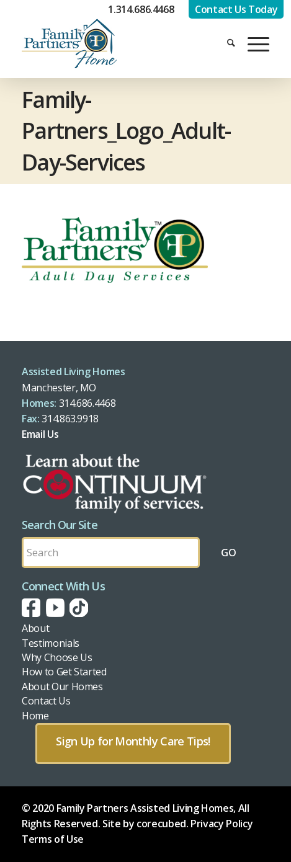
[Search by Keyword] (111, 552)
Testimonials (50, 643)
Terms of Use (53, 839)
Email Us (40, 434)
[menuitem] (225, 43)
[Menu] (252, 43)
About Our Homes (62, 686)
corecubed (161, 823)
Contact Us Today (236, 9)
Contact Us (46, 701)
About (35, 628)
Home (35, 715)
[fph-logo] (108, 43)
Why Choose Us (57, 657)
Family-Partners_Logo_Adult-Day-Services (126, 130)
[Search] (225, 43)
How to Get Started (64, 671)
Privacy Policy (221, 823)
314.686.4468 (87, 403)
